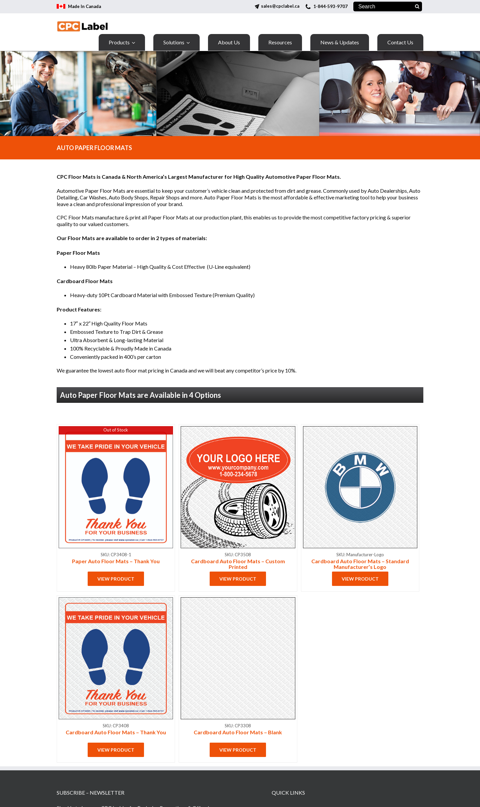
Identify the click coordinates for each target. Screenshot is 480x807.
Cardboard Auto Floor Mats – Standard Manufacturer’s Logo (360, 564)
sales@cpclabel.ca (280, 6)
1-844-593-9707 (330, 6)
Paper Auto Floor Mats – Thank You (116, 561)
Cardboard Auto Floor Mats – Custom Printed (238, 564)
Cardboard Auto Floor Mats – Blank (238, 732)
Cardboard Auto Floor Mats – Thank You (116, 732)
